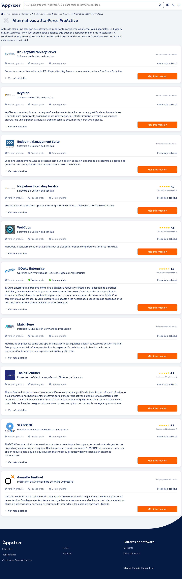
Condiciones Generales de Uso (17, 560)
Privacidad (7, 549)
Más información (157, 76)
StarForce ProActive (62, 14)
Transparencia (9, 554)
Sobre (66, 547)
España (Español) (143, 568)
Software (67, 553)
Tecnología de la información (19, 14)
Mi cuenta (128, 547)
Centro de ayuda (131, 553)
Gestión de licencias (42, 14)
